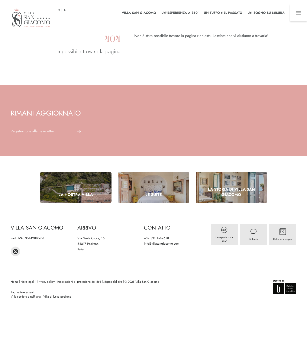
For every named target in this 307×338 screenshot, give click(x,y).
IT (59, 10)
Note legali (28, 282)
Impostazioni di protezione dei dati (79, 282)
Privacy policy (46, 282)
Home (15, 282)
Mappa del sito (113, 282)
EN (64, 10)
